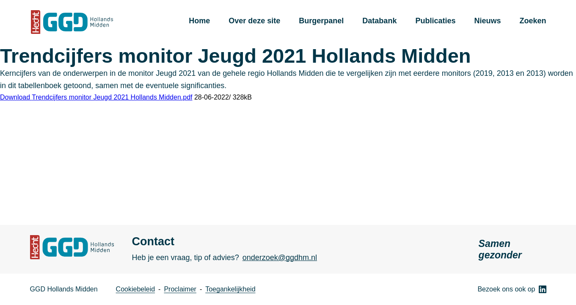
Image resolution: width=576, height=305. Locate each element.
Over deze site (254, 21)
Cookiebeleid (135, 289)
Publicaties (435, 21)
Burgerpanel (321, 21)
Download (96, 97)
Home (199, 21)
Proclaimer (180, 289)
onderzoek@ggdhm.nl (280, 257)
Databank (379, 21)
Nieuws (487, 21)
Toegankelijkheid (230, 289)
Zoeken (532, 21)
